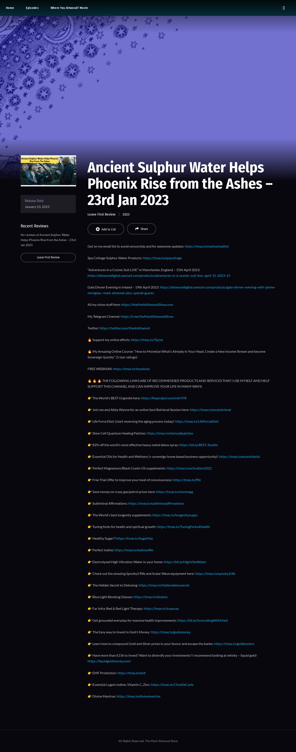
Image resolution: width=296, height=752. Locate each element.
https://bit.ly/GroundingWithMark (202, 620)
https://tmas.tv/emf (131, 673)
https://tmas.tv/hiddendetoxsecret (164, 585)
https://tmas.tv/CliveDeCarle (172, 684)
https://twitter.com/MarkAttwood (125, 328)
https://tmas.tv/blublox (151, 597)
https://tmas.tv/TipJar (147, 340)
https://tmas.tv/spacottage (162, 258)
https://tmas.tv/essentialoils (239, 456)
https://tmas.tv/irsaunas (161, 608)
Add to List (106, 229)
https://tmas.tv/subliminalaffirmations (156, 503)
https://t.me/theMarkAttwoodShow (147, 316)
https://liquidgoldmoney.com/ (109, 661)
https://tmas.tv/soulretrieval (210, 410)
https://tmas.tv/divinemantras (138, 696)
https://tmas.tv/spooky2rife (215, 573)
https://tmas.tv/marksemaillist (207, 246)
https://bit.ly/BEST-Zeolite (198, 445)
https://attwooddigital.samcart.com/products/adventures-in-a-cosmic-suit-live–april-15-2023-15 (159, 275)
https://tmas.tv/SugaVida (134, 538)
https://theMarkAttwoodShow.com (147, 304)
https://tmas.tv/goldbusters (234, 644)
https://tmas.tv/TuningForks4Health (183, 527)
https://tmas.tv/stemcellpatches (170, 433)
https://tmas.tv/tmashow (131, 369)
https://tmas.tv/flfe (187, 480)
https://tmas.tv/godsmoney (170, 632)
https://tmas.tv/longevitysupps (175, 515)
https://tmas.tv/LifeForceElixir (197, 421)
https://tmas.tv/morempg (174, 492)
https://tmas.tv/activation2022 (189, 468)
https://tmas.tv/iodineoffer (134, 550)
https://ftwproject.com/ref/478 (163, 398)
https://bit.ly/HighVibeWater (185, 562)
